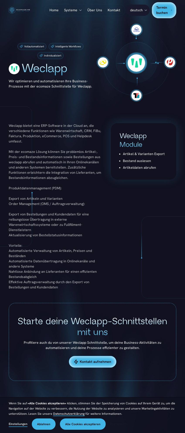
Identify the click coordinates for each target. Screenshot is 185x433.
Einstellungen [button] (18, 424)
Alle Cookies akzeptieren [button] (82, 424)
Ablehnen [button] (43, 424)
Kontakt (114, 10)
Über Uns (94, 10)
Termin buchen (164, 10)
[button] (138, 10)
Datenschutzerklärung (69, 414)
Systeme (70, 10)
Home (54, 10)
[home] (26, 10)
